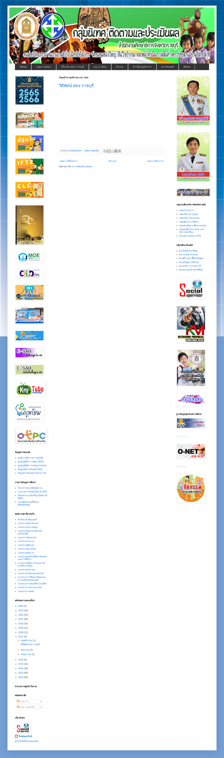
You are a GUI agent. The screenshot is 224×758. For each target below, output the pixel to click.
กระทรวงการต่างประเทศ (29, 587)
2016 (21, 659)
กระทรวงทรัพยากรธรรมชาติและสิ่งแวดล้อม (31, 564)
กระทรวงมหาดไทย (27, 549)
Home (23, 66)
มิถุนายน (25, 649)
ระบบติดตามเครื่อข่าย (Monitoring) (28, 503)
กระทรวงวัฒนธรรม (27, 537)
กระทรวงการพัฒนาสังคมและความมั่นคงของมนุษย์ (32, 578)
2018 (21, 632)
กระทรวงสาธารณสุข (28, 527)
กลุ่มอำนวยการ (186, 210)
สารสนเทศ (167, 66)
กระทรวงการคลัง (26, 591)
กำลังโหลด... (182, 436)
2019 (21, 628)
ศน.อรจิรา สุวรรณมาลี (190, 266)
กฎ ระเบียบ (100, 66)
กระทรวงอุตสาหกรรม (28, 523)
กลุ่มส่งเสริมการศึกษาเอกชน (192, 225)
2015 (21, 664)
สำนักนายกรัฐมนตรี (27, 519)
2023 (21, 610)
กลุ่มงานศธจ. (43, 66)
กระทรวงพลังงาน (26, 552)
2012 (21, 677)
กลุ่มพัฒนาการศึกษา (189, 222)
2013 (21, 672)
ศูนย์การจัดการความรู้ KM (30, 458)
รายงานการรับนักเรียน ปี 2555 (32, 491)
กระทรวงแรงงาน (26, 541)
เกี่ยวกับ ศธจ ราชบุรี (72, 66)
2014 (21, 668)
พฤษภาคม (26, 654)
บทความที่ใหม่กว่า (69, 161)
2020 (21, 623)
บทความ (22, 701)
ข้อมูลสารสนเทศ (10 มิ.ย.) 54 (32, 473)
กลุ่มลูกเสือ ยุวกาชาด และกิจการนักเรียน (191, 230)
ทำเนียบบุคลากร (142, 66)
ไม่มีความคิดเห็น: (92, 151)
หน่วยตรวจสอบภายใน (190, 236)
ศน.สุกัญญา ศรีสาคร (189, 262)
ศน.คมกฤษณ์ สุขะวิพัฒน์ (191, 269)
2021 (21, 619)
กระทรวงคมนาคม (26, 569)
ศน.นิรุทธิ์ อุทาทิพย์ (188, 250)
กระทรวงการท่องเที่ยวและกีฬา (32, 583)
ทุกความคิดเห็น (26, 707)
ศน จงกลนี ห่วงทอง (188, 254)
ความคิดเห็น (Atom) (82, 166)
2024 (21, 606)
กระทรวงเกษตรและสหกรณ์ (31, 573)
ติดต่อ (186, 66)
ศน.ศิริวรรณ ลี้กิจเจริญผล (191, 258)
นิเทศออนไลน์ (25, 736)
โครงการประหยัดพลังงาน (30, 488)
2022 (21, 615)
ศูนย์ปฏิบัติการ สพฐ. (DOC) (31, 461)
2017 (21, 636)
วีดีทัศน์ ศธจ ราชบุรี (76, 85)
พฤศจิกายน (27, 640)
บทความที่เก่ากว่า (155, 161)
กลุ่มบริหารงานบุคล (188, 214)
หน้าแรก (112, 161)
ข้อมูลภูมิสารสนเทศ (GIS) (30, 469)
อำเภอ (119, 66)
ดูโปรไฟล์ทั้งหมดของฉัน (26, 741)
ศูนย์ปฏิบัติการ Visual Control (32, 465)
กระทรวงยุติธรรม (26, 545)
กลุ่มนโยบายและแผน (189, 218)
